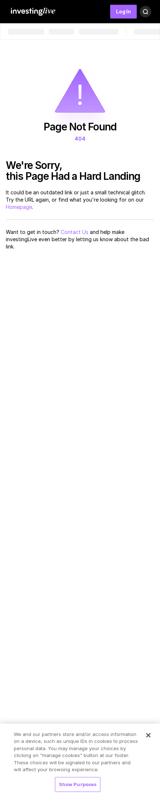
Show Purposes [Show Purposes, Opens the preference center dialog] (78, 786)
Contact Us (74, 232)
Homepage (19, 207)
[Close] (148, 737)
